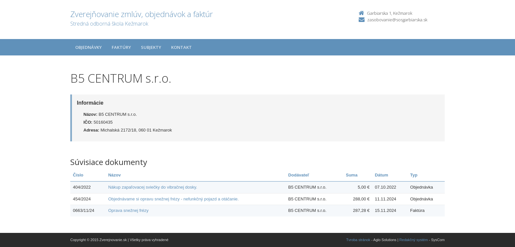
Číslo (78, 175)
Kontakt (181, 47)
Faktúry (121, 47)
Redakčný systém (413, 240)
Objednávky (88, 47)
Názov (114, 175)
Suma (351, 175)
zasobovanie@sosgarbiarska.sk (397, 20)
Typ (413, 175)
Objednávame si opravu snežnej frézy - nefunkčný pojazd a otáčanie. (173, 198)
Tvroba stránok (358, 240)
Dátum (381, 175)
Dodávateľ (298, 175)
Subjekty (151, 47)
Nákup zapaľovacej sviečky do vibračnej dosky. (152, 187)
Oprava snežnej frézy (128, 210)
